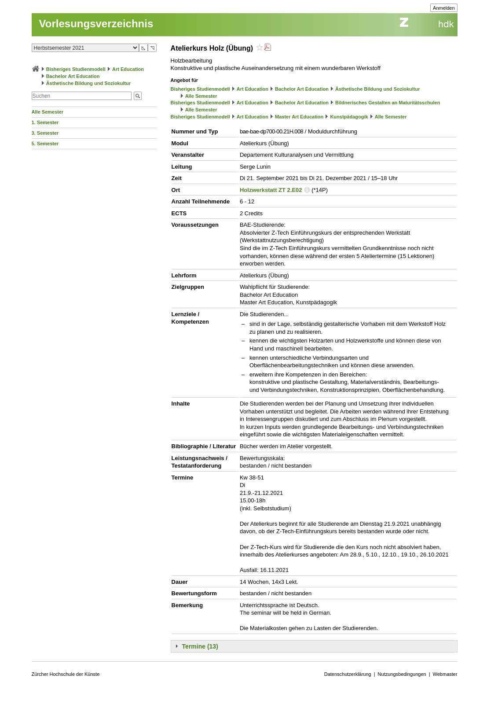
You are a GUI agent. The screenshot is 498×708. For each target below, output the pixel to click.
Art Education (128, 69)
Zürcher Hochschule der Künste (66, 674)
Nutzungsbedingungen (402, 674)
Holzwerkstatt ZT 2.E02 (271, 190)
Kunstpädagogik (349, 116)
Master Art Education (299, 116)
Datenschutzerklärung (347, 674)
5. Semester (45, 143)
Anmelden (444, 8)
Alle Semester (48, 111)
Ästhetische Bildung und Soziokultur (88, 83)
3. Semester (45, 133)
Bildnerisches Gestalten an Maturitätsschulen (387, 102)
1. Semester (45, 122)
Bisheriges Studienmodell (76, 69)
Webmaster (445, 674)
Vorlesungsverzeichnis (96, 24)
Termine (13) (200, 646)
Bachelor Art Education (73, 76)
